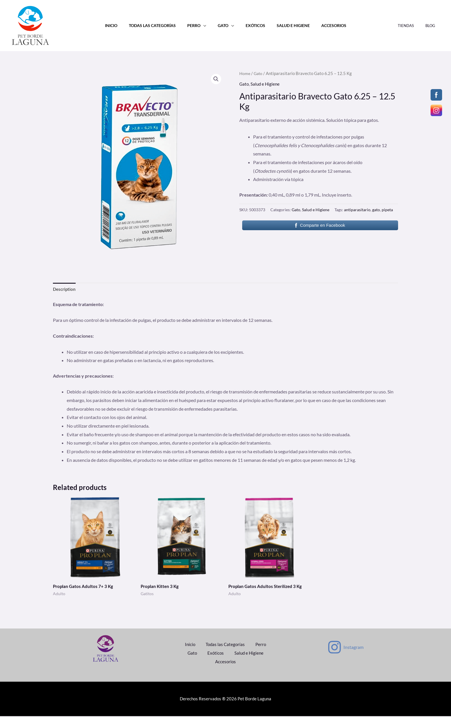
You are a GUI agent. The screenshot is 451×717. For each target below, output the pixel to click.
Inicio (120, 25)
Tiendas (412, 25)
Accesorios (324, 25)
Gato (223, 25)
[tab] (65, 289)
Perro (197, 25)
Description (65, 289)
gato (376, 209)
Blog (432, 25)
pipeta (387, 209)
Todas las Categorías (158, 25)
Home (245, 73)
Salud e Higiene (286, 25)
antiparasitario (357, 209)
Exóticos (252, 25)
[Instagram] (345, 648)
